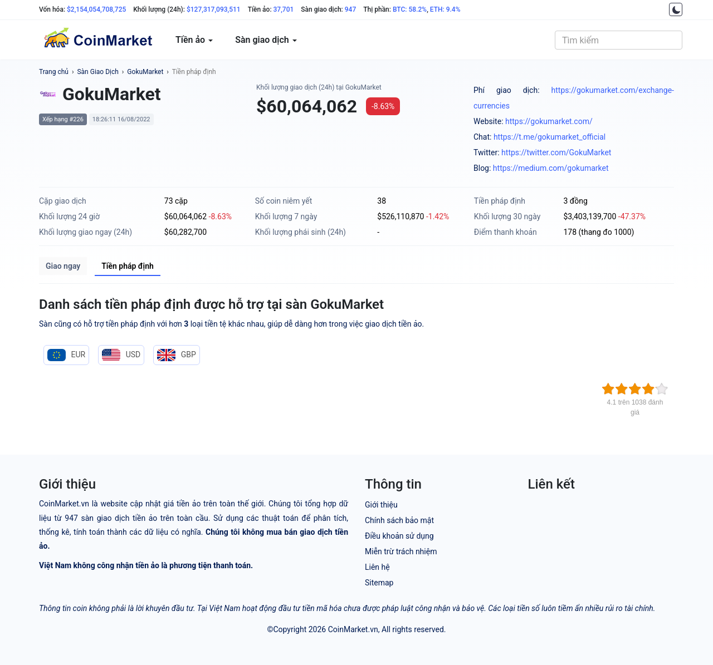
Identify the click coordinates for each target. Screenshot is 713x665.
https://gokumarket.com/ (549, 121)
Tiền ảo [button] (194, 40)
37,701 (284, 9)
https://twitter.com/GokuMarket (556, 152)
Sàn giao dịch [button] (266, 40)
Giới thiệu (381, 504)
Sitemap (379, 582)
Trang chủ (54, 72)
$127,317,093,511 (214, 9)
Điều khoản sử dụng (399, 535)
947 (350, 9)
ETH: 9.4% (445, 9)
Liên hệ (377, 567)
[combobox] (618, 40)
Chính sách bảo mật (399, 520)
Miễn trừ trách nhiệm (401, 551)
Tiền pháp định (194, 72)
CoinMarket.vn (353, 629)
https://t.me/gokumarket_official (549, 136)
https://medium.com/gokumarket (551, 168)
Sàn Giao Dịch (97, 72)
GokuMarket (145, 72)
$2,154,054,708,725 (96, 9)
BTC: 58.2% (410, 9)
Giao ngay (63, 266)
